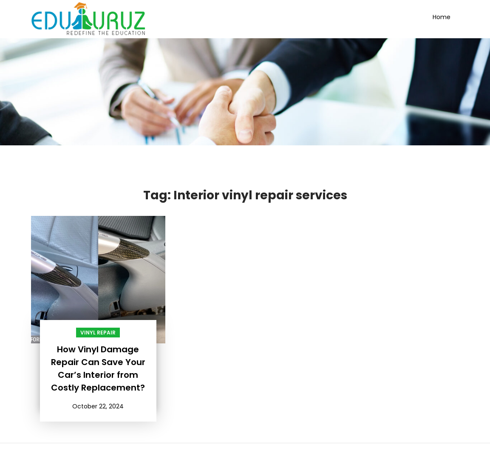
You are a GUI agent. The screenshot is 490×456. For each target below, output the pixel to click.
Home (441, 17)
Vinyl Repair (98, 332)
